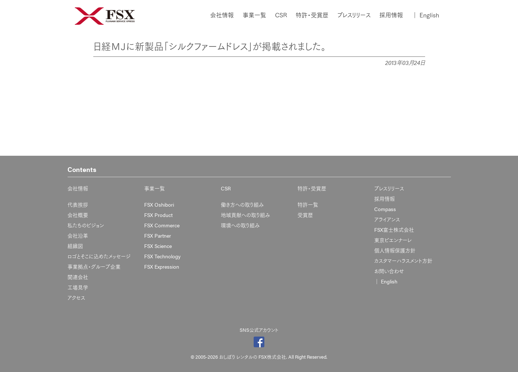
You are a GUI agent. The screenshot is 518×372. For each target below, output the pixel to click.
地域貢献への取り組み (245, 214)
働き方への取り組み (242, 204)
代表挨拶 (77, 204)
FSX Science (158, 245)
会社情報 (222, 15)
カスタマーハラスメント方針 (403, 260)
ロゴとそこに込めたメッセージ (99, 256)
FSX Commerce (162, 225)
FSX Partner (157, 235)
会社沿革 (77, 235)
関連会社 (77, 276)
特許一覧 (308, 204)
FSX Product (158, 214)
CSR (281, 15)
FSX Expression (161, 266)
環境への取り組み (240, 225)
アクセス (76, 297)
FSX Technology (162, 256)
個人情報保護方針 (395, 250)
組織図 (75, 245)
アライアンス (387, 219)
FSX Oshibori (159, 204)
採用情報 (391, 15)
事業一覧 (254, 15)
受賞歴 (305, 214)
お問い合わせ (389, 271)
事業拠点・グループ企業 (94, 266)
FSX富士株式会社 (394, 229)
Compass (385, 209)
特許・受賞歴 (312, 15)
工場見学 (77, 287)
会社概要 (77, 214)
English (425, 15)
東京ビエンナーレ (392, 240)
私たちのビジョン (85, 225)
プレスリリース (354, 15)
